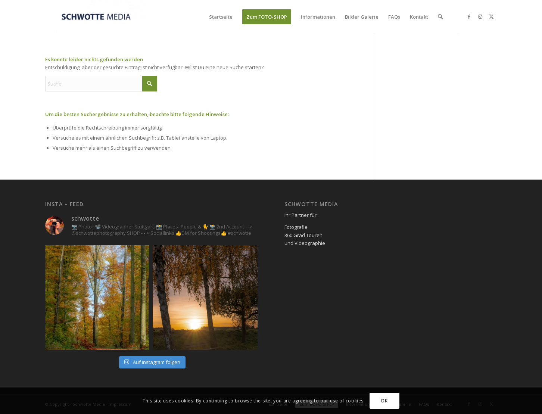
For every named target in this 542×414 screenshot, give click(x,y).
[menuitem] (220, 17)
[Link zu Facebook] (468, 16)
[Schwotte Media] (96, 17)
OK (384, 401)
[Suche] (440, 17)
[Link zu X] (491, 16)
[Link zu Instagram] (480, 16)
